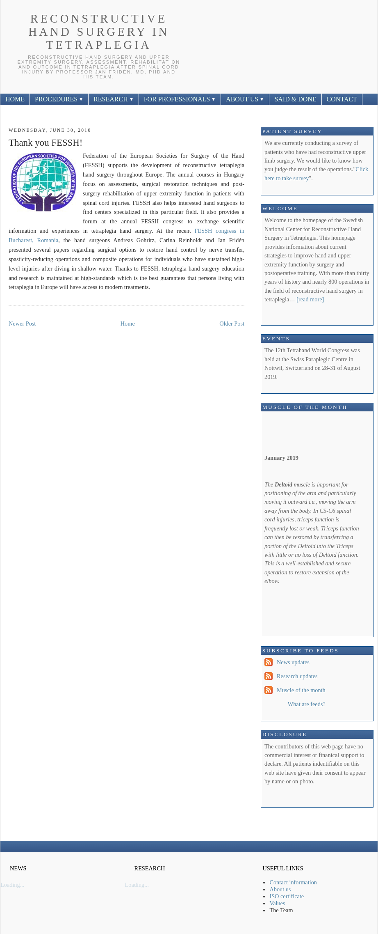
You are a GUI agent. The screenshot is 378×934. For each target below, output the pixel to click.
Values (277, 903)
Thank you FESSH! (45, 143)
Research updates (297, 676)
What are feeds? (307, 704)
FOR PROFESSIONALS (180, 99)
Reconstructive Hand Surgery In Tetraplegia (98, 31)
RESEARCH (113, 99)
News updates (293, 662)
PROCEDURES (59, 99)
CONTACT (342, 99)
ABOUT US (245, 99)
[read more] (310, 299)
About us (280, 889)
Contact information (293, 882)
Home (128, 323)
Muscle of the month (301, 690)
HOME (15, 99)
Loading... (12, 884)
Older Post (231, 323)
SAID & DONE (295, 99)
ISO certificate (286, 896)
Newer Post (22, 323)
